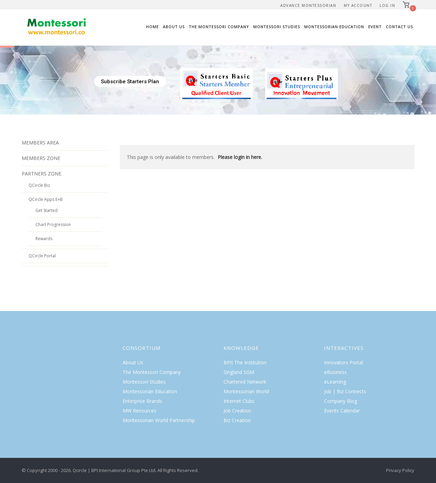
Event (375, 26)
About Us (174, 26)
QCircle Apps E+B (46, 199)
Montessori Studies (276, 26)
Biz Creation (237, 420)
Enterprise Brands (142, 401)
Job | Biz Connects (345, 391)
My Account (358, 5)
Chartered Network (245, 381)
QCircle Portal (42, 256)
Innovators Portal (343, 362)
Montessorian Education (334, 26)
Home (152, 26)
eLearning (335, 381)
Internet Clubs (239, 401)
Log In (387, 5)
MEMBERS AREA (40, 142)
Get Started (46, 210)
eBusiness (335, 372)
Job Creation (237, 410)
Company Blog (340, 401)
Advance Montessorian (308, 5)
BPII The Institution (245, 362)
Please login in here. (240, 157)
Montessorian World (246, 391)
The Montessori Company (219, 26)
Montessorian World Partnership (159, 420)
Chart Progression (53, 224)
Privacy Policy (400, 470)
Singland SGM (239, 372)
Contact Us (399, 26)
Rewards (43, 239)
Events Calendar (342, 410)
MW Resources (139, 410)
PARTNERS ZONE (41, 173)
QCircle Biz (39, 185)
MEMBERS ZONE (41, 158)
